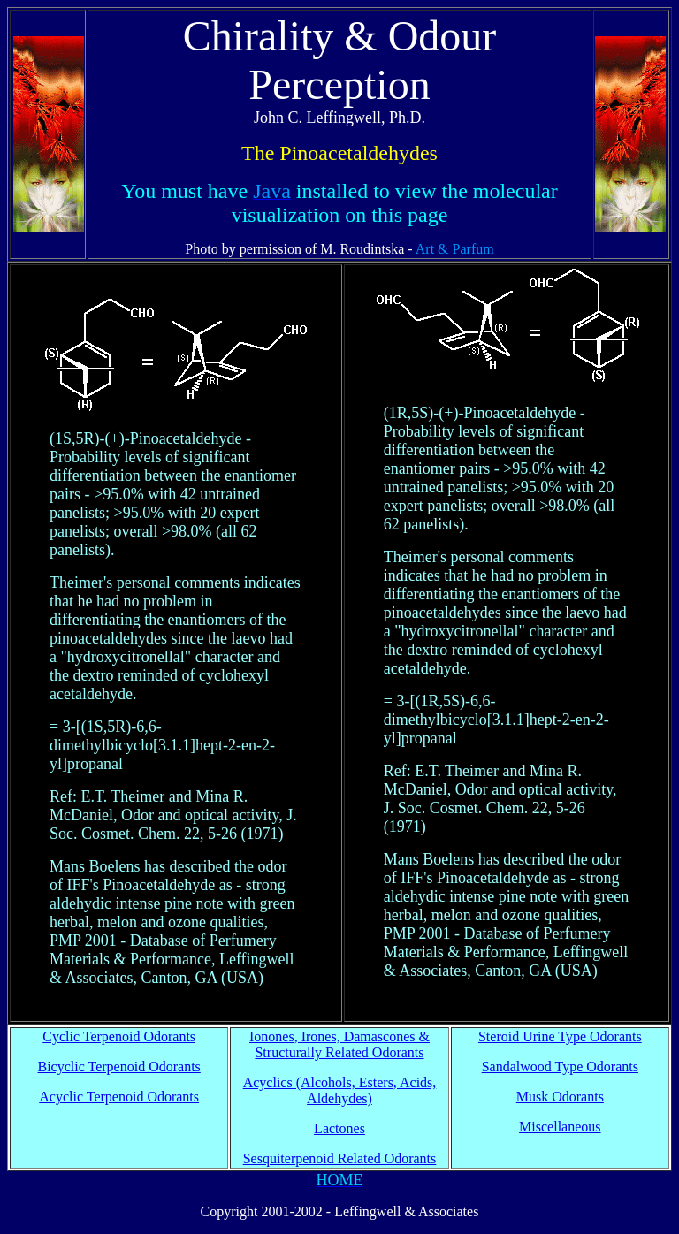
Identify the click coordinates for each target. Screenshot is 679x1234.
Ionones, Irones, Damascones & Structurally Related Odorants (339, 1044)
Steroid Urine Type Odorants (560, 1036)
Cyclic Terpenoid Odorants (118, 1036)
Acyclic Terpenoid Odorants (119, 1096)
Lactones (339, 1128)
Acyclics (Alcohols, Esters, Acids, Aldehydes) (340, 1090)
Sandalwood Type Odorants (560, 1066)
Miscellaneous (559, 1126)
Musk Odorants (560, 1096)
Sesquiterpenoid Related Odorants (340, 1158)
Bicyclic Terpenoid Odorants (119, 1066)
